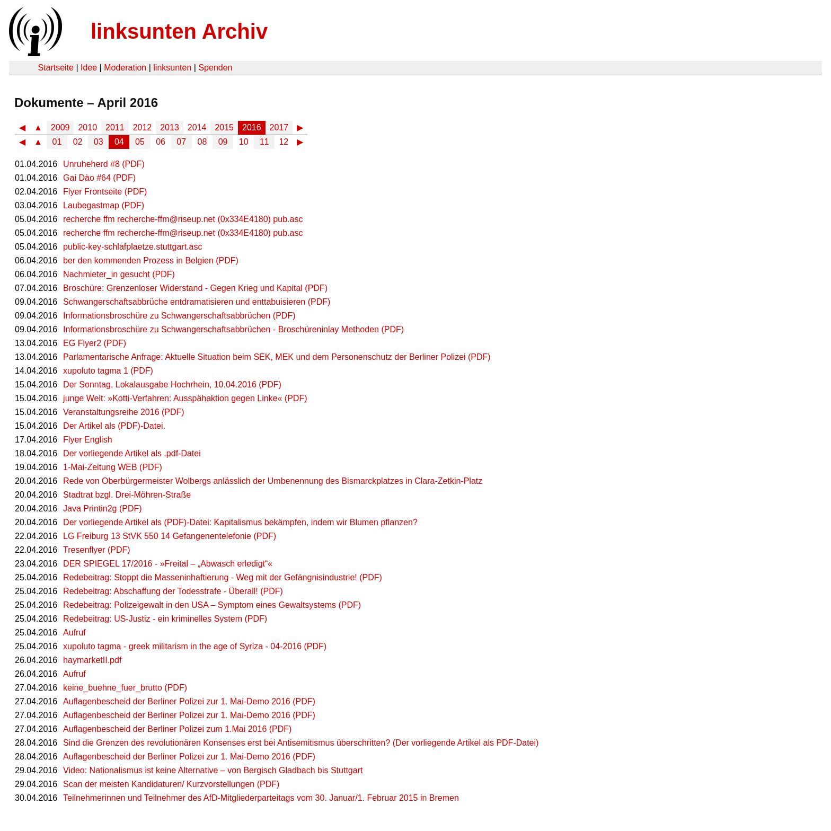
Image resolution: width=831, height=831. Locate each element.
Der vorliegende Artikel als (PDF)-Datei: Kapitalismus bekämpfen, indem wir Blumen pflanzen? (240, 522)
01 (57, 141)
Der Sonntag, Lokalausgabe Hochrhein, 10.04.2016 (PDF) (172, 384)
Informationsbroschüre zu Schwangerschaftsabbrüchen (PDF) (179, 315)
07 (181, 141)
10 (244, 141)
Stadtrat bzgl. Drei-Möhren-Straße (127, 494)
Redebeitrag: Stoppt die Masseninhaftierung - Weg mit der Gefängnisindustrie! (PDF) (222, 577)
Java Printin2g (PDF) (102, 508)
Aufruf (74, 632)
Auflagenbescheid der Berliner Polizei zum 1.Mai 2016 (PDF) (177, 728)
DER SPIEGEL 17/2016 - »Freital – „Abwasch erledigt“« (167, 563)
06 (160, 141)
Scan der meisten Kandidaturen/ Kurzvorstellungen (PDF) (171, 784)
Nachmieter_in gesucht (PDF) (119, 274)
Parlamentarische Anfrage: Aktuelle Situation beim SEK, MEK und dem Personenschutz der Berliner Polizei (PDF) (277, 356)
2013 (169, 127)
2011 (115, 127)
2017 (279, 127)
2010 (87, 127)
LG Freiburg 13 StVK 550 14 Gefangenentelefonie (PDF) (169, 536)
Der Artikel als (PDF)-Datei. (114, 425)
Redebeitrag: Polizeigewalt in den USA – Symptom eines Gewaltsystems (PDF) (212, 604)
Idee (89, 67)
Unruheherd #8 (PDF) (104, 164)
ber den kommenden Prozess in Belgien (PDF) (150, 260)
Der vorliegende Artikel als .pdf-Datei (132, 453)
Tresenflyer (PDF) (96, 549)
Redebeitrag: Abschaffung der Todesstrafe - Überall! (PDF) (173, 591)
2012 (142, 127)
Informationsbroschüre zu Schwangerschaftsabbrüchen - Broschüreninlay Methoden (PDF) (233, 329)
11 (264, 141)
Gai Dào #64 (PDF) (99, 177)
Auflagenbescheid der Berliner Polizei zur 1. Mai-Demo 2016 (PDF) (189, 701)
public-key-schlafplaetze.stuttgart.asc (132, 246)
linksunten (172, 67)
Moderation (125, 67)
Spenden (215, 67)
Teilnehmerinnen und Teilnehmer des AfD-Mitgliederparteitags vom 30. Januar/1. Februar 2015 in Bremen (261, 797)
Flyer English (87, 439)
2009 (60, 127)
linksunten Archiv (179, 31)
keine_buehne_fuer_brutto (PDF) (125, 687)
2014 (197, 127)
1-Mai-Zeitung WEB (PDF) (112, 467)
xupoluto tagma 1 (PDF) (108, 370)
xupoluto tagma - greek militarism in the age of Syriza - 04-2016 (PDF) (194, 646)
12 (283, 141)
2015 (224, 127)
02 (78, 141)
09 (223, 141)
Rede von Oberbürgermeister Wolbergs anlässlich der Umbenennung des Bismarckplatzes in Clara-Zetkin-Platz (272, 480)
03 (98, 141)
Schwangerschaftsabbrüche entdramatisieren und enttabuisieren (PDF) (196, 301)
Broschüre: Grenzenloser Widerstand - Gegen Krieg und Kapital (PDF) (195, 288)
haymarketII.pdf (92, 660)
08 (202, 141)
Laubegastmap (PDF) (103, 205)
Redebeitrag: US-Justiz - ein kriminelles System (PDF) (165, 618)
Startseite (56, 67)
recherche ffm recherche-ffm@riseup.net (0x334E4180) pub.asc (183, 219)
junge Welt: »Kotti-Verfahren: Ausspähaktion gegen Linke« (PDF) (185, 398)
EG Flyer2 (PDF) (94, 343)
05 (140, 141)
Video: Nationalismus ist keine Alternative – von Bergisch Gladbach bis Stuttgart (213, 770)
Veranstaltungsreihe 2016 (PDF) (123, 412)
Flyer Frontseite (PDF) (105, 191)
